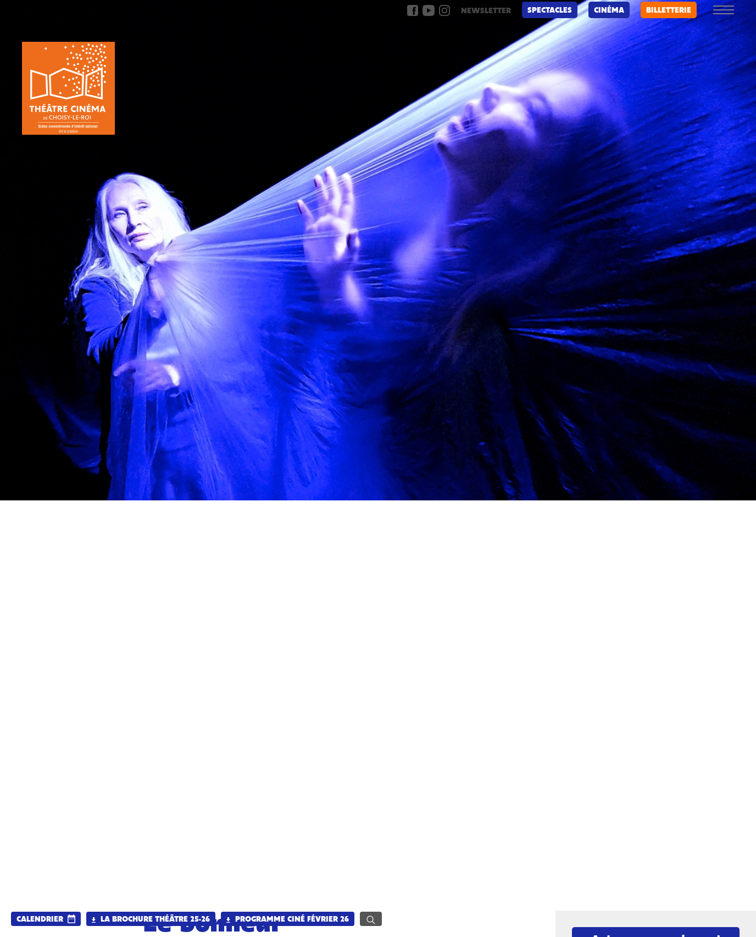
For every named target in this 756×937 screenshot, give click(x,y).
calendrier (39, 919)
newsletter (486, 11)
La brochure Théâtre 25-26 (151, 919)
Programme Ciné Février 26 (287, 919)
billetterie (668, 10)
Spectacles (549, 10)
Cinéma (609, 10)
